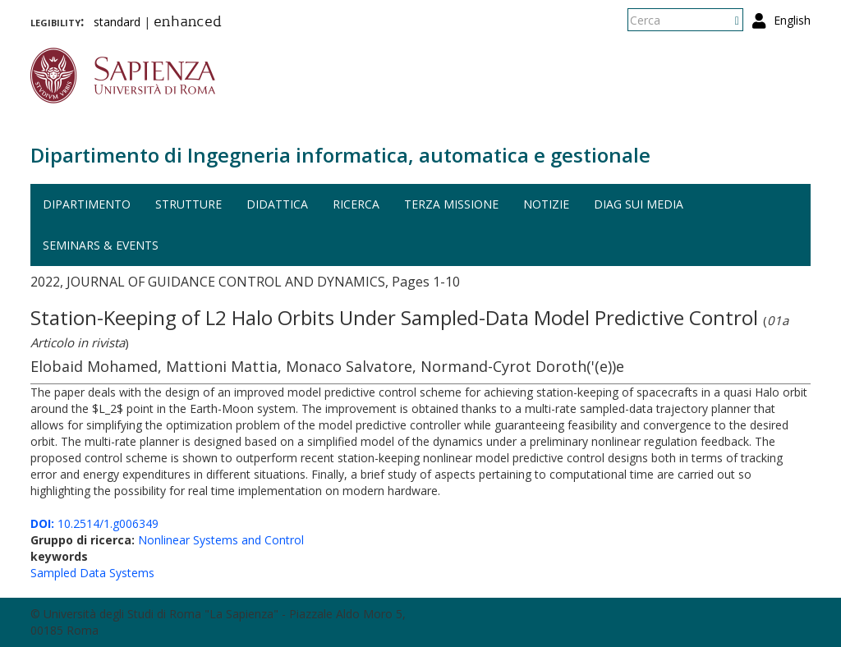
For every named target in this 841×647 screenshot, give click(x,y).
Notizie (546, 204)
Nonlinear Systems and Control (221, 540)
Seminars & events (101, 245)
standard (117, 22)
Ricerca (356, 204)
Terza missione (451, 204)
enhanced (188, 23)
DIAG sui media (638, 204)
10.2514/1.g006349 (94, 523)
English (792, 20)
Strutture (188, 204)
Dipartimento (87, 204)
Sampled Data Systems (92, 572)
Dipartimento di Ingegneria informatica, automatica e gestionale (340, 154)
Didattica (277, 204)
